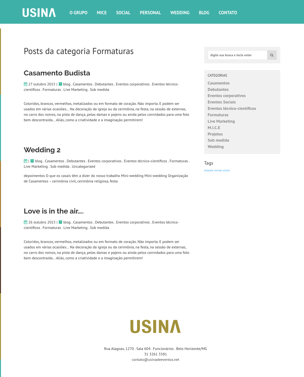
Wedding (179, 12)
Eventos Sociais (222, 102)
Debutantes (104, 84)
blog (66, 84)
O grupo (78, 12)
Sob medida (99, 89)
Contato (228, 12)
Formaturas (52, 89)
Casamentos (82, 84)
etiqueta (208, 170)
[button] (272, 55)
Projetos (215, 134)
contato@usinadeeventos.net (155, 359)
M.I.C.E (214, 127)
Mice (102, 12)
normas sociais (222, 170)
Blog (204, 12)
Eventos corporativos (133, 84)
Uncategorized (83, 166)
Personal (150, 12)
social (123, 12)
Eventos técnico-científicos (145, 160)
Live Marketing (75, 89)
